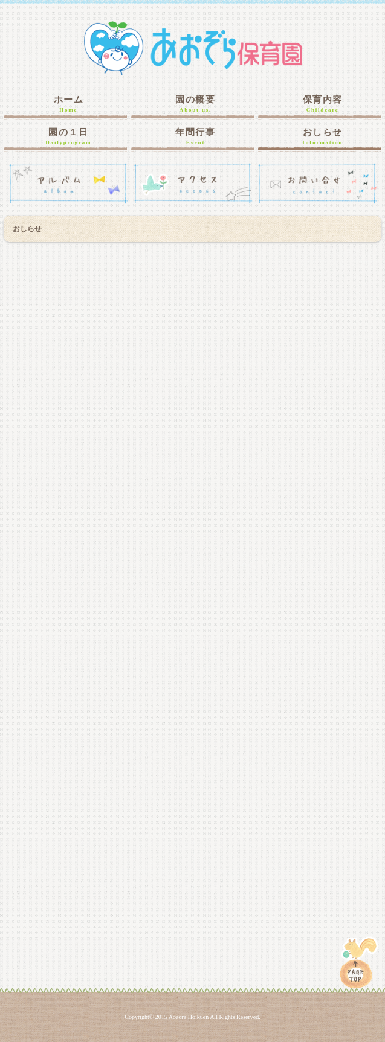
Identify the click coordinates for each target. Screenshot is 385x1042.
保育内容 (322, 104)
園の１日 (68, 137)
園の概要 (195, 104)
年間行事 (195, 137)
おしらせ (322, 137)
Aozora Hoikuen (189, 1017)
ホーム (68, 104)
